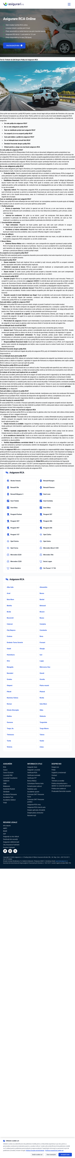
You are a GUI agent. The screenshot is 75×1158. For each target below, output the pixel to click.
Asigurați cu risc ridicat (11, 836)
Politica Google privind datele (35, 1150)
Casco (5, 770)
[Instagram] (10, 851)
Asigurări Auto (32, 767)
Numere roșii (31, 815)
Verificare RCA (32, 772)
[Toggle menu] (69, 4)
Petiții (53, 770)
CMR (4, 783)
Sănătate (6, 792)
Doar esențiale (51, 1154)
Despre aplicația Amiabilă (36, 810)
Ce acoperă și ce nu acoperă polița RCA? (18, 133)
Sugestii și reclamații (59, 772)
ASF (4, 834)
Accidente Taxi (8, 797)
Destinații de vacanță (10, 839)
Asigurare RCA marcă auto (36, 807)
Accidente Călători (9, 800)
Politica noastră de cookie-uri (54, 1150)
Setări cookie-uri (37, 1154)
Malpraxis (6, 786)
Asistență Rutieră (9, 789)
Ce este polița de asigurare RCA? (15, 123)
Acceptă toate (65, 1154)
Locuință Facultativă (10, 778)
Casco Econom (8, 772)
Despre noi (55, 767)
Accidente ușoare (33, 792)
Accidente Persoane (10, 794)
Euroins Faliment (9, 847)
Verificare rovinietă (33, 775)
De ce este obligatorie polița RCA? (16, 127)
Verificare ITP (32, 778)
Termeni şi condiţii (58, 781)
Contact (54, 775)
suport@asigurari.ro (61, 861)
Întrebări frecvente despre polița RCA (17, 144)
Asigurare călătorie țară (11, 842)
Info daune (7, 826)
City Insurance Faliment (11, 845)
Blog (53, 778)
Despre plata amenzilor (35, 813)
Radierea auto (32, 789)
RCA (4, 767)
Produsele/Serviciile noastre (61, 791)
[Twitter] (15, 851)
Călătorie (6, 781)
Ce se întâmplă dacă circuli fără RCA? (17, 140)
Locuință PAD (7, 775)
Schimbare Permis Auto (35, 783)
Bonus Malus (31, 781)
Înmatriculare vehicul (34, 786)
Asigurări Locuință (33, 770)
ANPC (5, 828)
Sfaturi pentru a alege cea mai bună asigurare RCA (22, 147)
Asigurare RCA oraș (34, 804)
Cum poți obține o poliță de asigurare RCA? (19, 137)
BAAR (5, 831)
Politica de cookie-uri (59, 788)
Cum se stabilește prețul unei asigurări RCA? (19, 130)
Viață (5, 803)
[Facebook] (5, 851)
